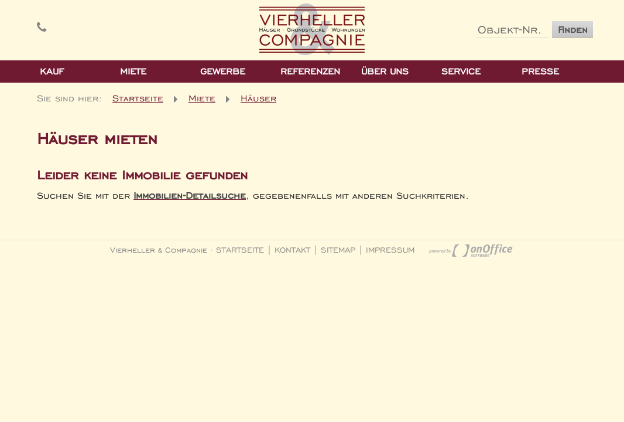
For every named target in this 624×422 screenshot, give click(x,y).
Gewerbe (222, 71)
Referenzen (310, 71)
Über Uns (385, 71)
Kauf (52, 71)
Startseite (137, 98)
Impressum (390, 250)
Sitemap (338, 250)
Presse (540, 71)
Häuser (258, 98)
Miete (133, 71)
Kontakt (292, 250)
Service (461, 71)
